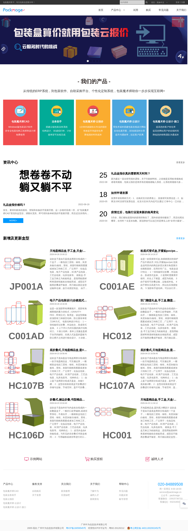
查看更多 (180, 162)
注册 (183, 2)
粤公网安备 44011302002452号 (144, 528)
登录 (177, 2)
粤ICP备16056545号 (76, 528)
